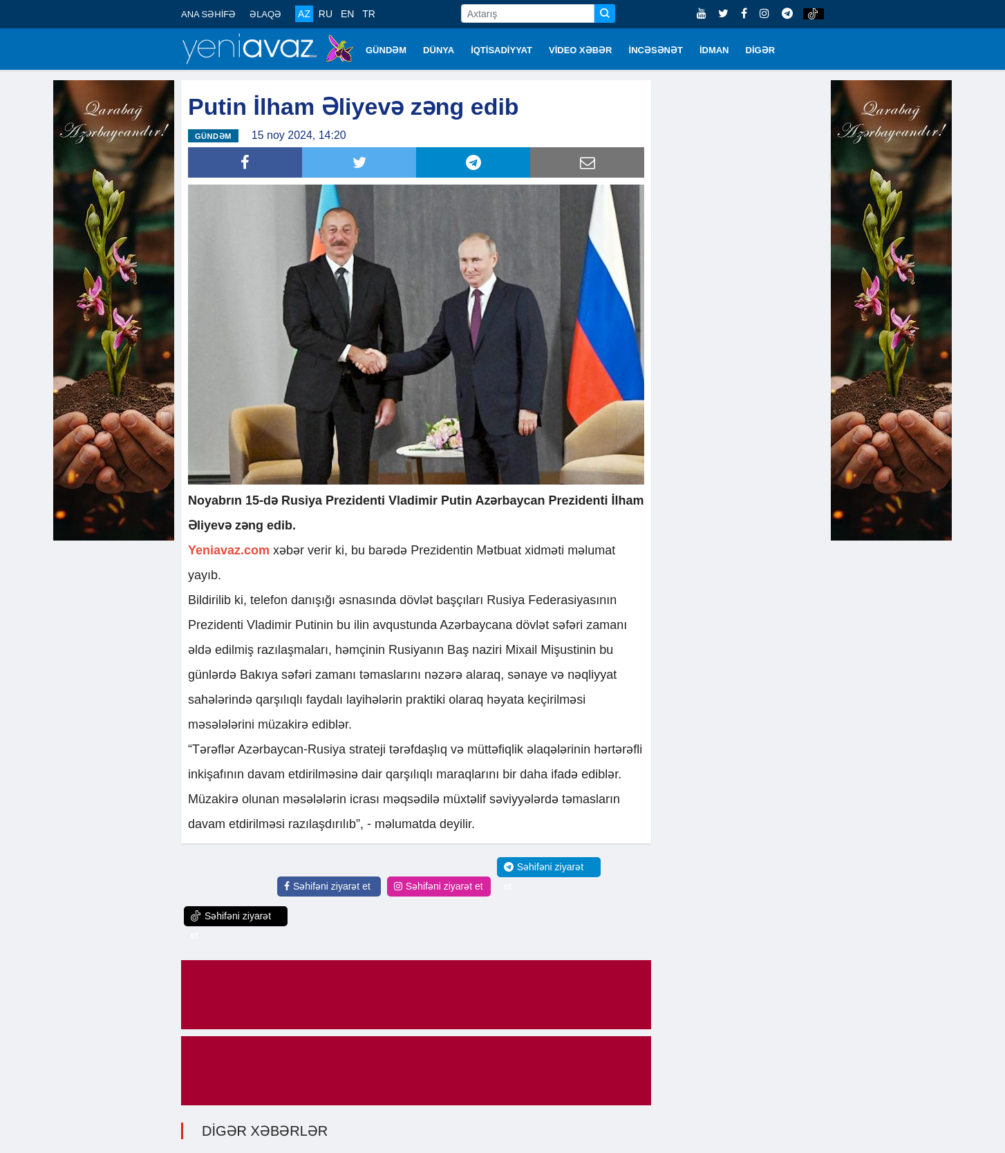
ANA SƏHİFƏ (208, 14)
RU (325, 13)
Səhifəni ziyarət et (327, 886)
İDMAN (714, 50)
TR (368, 13)
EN (347, 13)
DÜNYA (438, 50)
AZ (304, 13)
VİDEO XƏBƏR (580, 50)
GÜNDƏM (386, 50)
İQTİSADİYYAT (501, 50)
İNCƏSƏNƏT (656, 50)
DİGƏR (761, 50)
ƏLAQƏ (265, 14)
